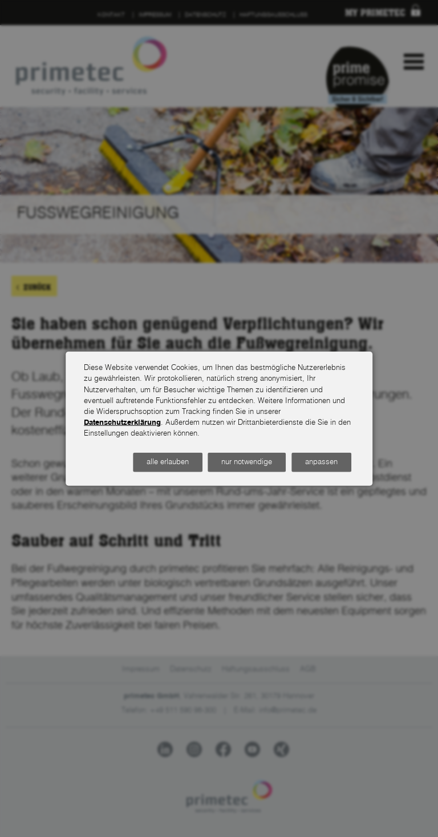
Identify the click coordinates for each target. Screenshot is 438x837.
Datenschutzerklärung (122, 422)
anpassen (321, 462)
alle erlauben (168, 462)
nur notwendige (246, 462)
